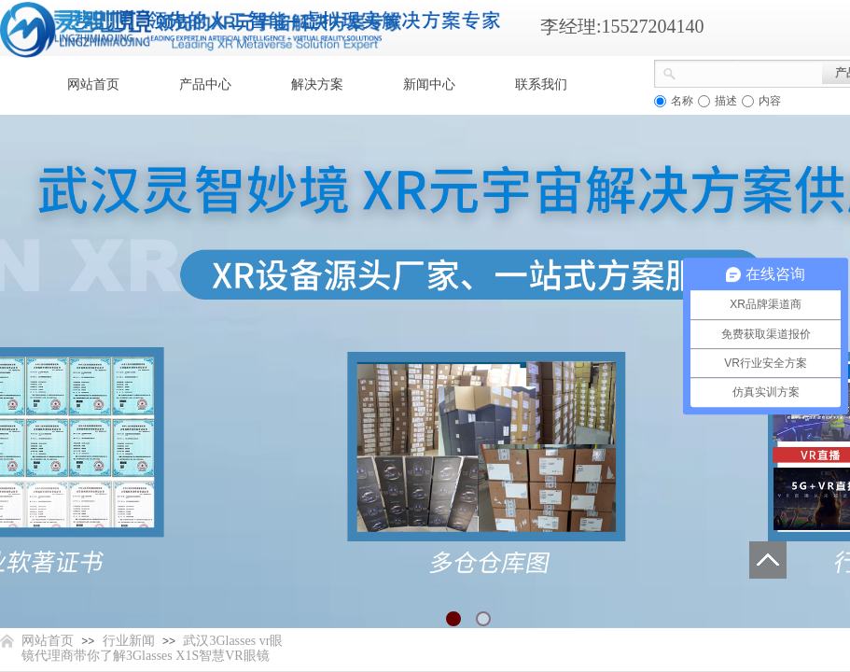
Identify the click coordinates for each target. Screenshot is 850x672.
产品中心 (205, 84)
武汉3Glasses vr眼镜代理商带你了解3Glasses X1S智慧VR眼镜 (152, 648)
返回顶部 (768, 560)
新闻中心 (429, 84)
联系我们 (541, 84)
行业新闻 (129, 641)
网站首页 (93, 84)
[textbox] (749, 72)
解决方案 (317, 84)
